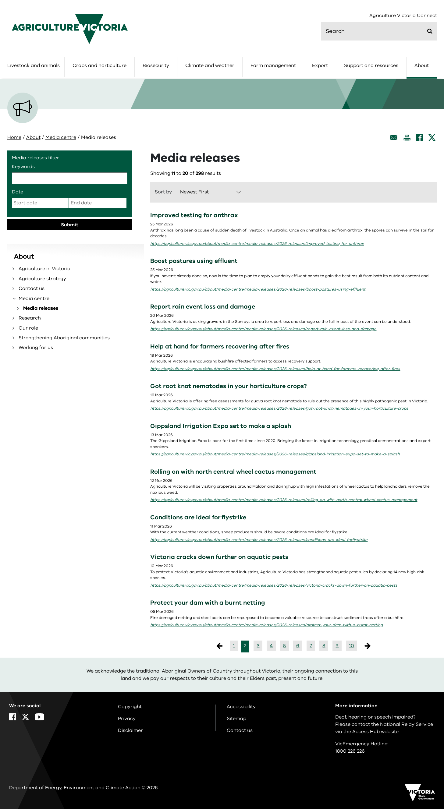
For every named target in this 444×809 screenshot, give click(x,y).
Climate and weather (209, 65)
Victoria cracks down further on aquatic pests (219, 557)
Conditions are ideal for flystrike (198, 517)
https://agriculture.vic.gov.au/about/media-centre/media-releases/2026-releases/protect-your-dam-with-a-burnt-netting (266, 625)
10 (351, 645)
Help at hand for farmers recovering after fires (219, 346)
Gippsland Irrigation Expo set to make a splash (220, 426)
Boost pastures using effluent (193, 261)
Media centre (60, 137)
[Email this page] (393, 137)
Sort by (163, 192)
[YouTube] (39, 716)
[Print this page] (407, 137)
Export (320, 65)
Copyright (130, 706)
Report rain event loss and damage (202, 306)
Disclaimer (130, 730)
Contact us (31, 288)
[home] (70, 28)
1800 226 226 (350, 751)
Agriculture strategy (42, 278)
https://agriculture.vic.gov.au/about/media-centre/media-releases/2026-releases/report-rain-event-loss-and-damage (263, 329)
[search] (379, 31)
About (421, 65)
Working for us (36, 347)
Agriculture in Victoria (44, 268)
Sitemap (236, 718)
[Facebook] (419, 137)
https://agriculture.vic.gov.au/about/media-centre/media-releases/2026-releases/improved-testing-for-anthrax (257, 243)
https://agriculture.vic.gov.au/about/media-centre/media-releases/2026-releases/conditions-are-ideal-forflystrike (259, 539)
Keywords (23, 166)
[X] (432, 137)
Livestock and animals (33, 65)
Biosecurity (156, 65)
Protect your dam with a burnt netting (207, 603)
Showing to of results (185, 173)
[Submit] (429, 31)
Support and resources (371, 65)
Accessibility (241, 706)
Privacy (127, 718)
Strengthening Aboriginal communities (64, 337)
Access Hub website (375, 731)
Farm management (273, 65)
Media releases (40, 308)
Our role (28, 328)
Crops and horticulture (99, 65)
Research (30, 318)
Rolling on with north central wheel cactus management (233, 472)
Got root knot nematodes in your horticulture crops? (228, 386)
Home (14, 137)
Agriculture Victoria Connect (403, 16)
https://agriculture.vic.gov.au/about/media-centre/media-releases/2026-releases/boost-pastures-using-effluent (257, 289)
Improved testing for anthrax (194, 215)
